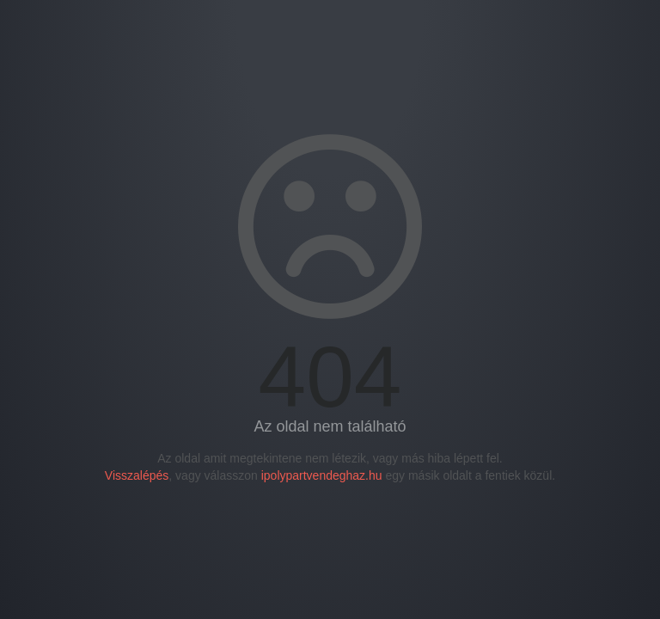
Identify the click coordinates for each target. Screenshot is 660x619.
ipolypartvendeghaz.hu (321, 475)
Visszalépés (136, 475)
